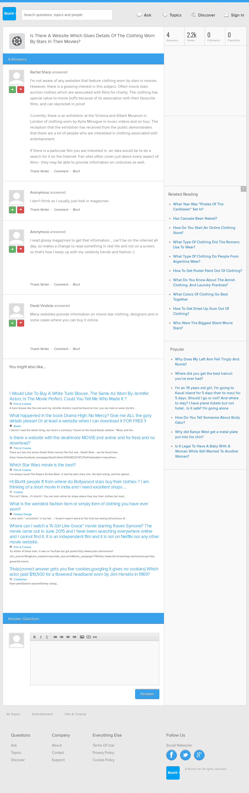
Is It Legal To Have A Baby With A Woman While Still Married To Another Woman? (206, 451)
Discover (202, 15)
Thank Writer (39, 171)
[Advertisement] (86, 267)
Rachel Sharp (40, 72)
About (57, 745)
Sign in (233, 15)
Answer (147, 694)
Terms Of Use (103, 745)
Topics (171, 15)
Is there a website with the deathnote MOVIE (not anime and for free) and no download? (82, 440)
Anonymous (39, 192)
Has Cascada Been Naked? (195, 218)
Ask (143, 15)
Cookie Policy (103, 760)
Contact (58, 752)
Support (58, 760)
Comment (61, 171)
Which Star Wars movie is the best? (42, 465)
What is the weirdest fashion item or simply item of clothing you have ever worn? (78, 506)
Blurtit (9, 14)
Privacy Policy (103, 752)
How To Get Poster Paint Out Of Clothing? (207, 271)
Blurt (76, 171)
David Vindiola (41, 306)
